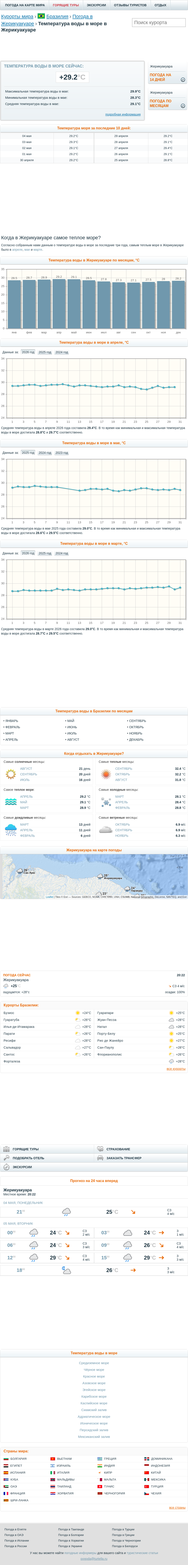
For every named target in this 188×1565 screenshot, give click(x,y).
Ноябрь (135, 733)
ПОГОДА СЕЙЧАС (17, 975)
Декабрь (136, 739)
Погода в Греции (123, 1535)
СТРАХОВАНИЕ (118, 1149)
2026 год (28, 352)
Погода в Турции (123, 1529)
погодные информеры (81, 1553)
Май (70, 721)
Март (9, 733)
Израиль (64, 1465)
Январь (11, 721)
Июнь (72, 727)
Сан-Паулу (105, 1047)
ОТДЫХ (160, 5)
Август (73, 739)
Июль (72, 733)
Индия (109, 1465)
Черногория (114, 1493)
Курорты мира (17, 16)
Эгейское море (94, 1390)
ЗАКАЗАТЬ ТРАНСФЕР (124, 1158)
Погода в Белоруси (125, 1546)
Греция (110, 1458)
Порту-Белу (106, 1033)
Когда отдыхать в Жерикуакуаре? (94, 753)
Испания (17, 1472)
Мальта (110, 1479)
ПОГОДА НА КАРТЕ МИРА (25, 5)
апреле (17, 249)
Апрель (11, 739)
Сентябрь (137, 721)
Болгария (19, 1458)
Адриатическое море (94, 1416)
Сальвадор (12, 1047)
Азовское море (94, 1383)
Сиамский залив (94, 1410)
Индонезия (160, 1465)
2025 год (45, 352)
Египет (16, 1465)
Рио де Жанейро (110, 1040)
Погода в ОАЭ (13, 1535)
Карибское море (94, 1396)
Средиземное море (94, 1363)
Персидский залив (94, 1430)
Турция (157, 1486)
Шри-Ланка (19, 1500)
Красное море (94, 1376)
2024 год (62, 352)
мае (27, 249)
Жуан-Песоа (107, 1020)
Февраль (12, 727)
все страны (177, 1507)
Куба (14, 1479)
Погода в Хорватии (71, 1540)
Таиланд (64, 1486)
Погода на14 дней (160, 77)
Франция (17, 1493)
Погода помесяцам (160, 103)
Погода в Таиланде (71, 1529)
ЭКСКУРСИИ (96, 5)
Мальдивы (65, 1479)
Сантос (9, 1054)
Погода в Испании (16, 1540)
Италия (63, 1472)
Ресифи (10, 1040)
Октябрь (136, 727)
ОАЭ (14, 1486)
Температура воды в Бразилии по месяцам (93, 711)
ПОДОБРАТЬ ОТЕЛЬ (28, 1158)
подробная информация (122, 114)
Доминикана (162, 1458)
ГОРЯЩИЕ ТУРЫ (66, 5)
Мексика (158, 1479)
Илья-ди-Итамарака (19, 1027)
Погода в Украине (70, 1546)
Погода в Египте (15, 1529)
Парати (9, 1033)
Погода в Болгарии (71, 1535)
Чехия (156, 1493)
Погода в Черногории (126, 1540)
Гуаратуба (11, 1020)
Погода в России (15, 1546)
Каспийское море (94, 1403)
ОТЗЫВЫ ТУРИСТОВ (130, 5)
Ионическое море (94, 1423)
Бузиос (9, 1013)
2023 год (62, 452)
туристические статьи (142, 1553)
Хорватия (65, 1493)
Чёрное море (94, 1369)
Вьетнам (64, 1458)
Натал (102, 1027)
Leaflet (49, 897)
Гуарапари (105, 1013)
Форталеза (12, 1061)
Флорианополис (109, 1054)
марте (37, 249)
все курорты (176, 1069)
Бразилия (57, 16)
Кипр (108, 1472)
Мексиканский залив (94, 1437)
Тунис (109, 1486)
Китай (156, 1472)
